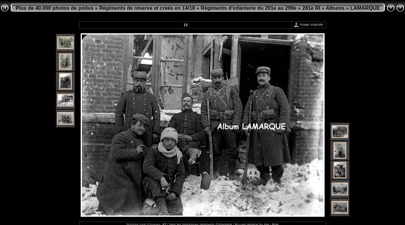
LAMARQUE (365, 8)
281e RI (311, 8)
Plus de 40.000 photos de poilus (55, 8)
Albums (335, 8)
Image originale (308, 24)
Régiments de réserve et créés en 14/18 (147, 8)
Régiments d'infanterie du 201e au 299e (249, 8)
